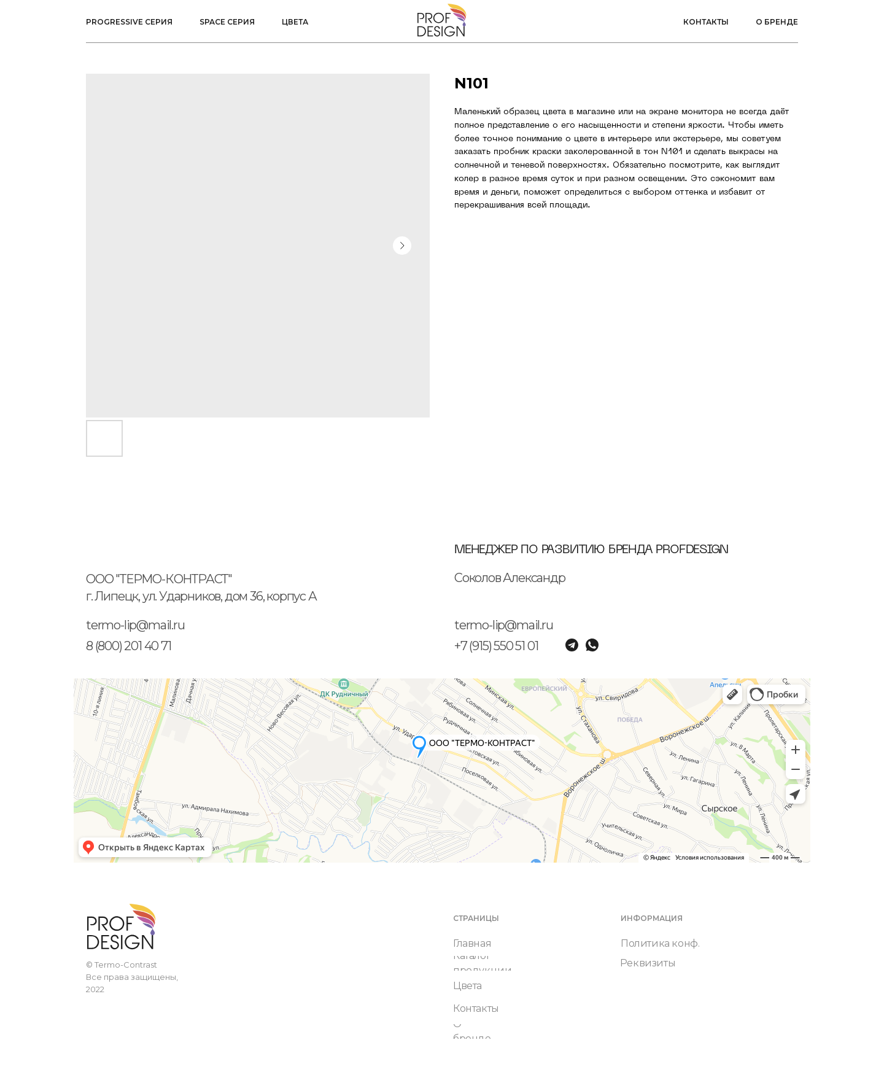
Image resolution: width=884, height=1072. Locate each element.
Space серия (227, 21)
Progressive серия (129, 21)
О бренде (777, 21)
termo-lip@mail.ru (135, 625)
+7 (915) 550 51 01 (496, 646)
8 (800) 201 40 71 (128, 646)
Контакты (706, 21)
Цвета (295, 21)
